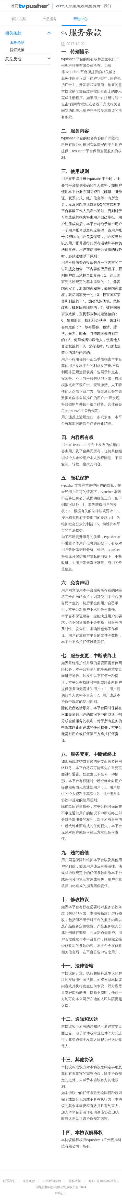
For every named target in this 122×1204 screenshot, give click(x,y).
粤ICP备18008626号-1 (103, 1181)
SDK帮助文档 (52, 1181)
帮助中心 (80, 19)
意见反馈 (28, 59)
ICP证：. (61, 1193)
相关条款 (28, 33)
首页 (14, 6)
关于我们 (104, 6)
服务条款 (17, 42)
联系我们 (9, 1181)
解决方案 (18, 19)
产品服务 (49, 19)
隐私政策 (17, 50)
